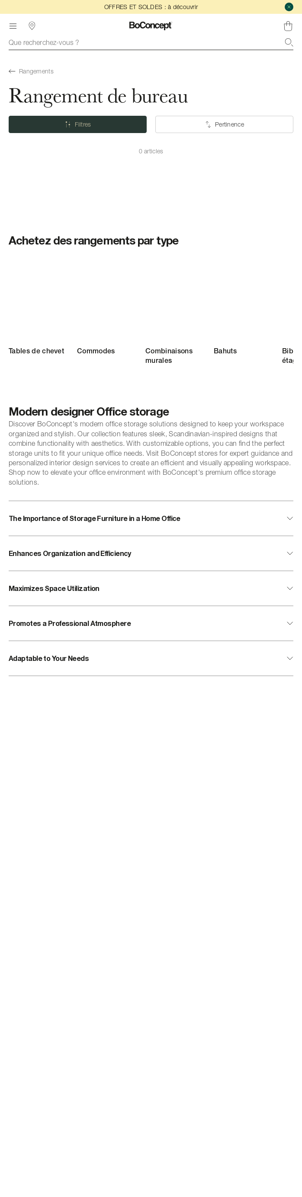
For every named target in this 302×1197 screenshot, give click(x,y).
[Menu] (12, 25)
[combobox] (151, 42)
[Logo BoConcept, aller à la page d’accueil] (150, 25)
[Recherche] (289, 42)
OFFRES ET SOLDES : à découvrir (151, 6)
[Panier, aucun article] (288, 25)
